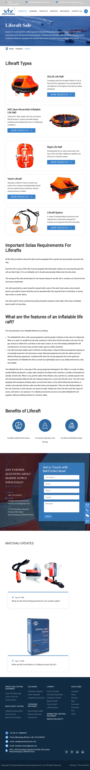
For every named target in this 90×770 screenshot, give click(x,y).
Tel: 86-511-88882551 (16, 732)
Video (73, 714)
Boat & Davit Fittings (13, 717)
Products (22, 11)
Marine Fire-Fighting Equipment (56, 715)
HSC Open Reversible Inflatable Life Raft (24, 111)
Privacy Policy (83, 765)
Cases (73, 695)
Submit (48, 516)
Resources (65, 11)
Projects (43, 11)
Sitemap (73, 765)
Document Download (75, 706)
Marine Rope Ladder (35, 711)
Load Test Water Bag (13, 693)
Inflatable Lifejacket (35, 691)
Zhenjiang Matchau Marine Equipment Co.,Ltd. (28, 765)
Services (54, 11)
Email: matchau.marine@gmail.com (21, 745)
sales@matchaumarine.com (38, 3)
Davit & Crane (10, 714)
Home (11, 49)
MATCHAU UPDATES (19, 543)
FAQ (72, 711)
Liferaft (27, 49)
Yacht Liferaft (14, 179)
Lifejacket (32, 687)
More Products (61, 94)
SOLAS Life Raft (55, 76)
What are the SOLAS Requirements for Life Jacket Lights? (36, 601)
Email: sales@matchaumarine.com (20, 741)
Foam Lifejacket (34, 695)
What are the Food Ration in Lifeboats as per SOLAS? (34, 664)
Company (33, 11)
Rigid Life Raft (54, 147)
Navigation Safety (55, 719)
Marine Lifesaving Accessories (34, 715)
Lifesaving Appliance (32, 705)
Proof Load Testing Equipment (14, 688)
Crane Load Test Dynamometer (11, 698)
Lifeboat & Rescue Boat (14, 711)
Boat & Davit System (14, 706)
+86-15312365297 (12, 3)
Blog (73, 701)
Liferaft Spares (55, 212)
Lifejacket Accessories (36, 698)
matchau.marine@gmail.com (68, 3)
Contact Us (77, 11)
